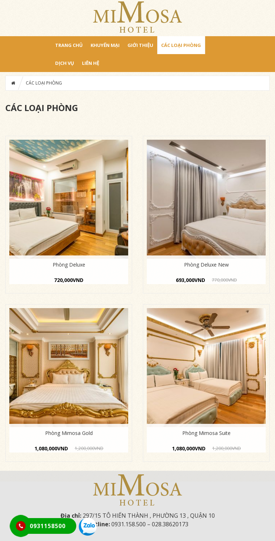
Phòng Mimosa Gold (69, 433)
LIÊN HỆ (90, 63)
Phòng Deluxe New (206, 264)
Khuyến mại (105, 45)
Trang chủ (69, 45)
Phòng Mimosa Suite (206, 433)
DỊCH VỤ (64, 63)
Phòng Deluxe (69, 264)
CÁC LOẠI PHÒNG (181, 45)
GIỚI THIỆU (140, 45)
